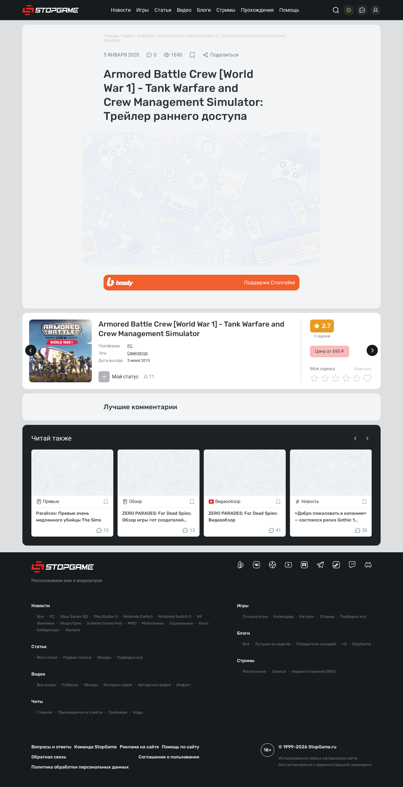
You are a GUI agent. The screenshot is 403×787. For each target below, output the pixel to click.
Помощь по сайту (180, 746)
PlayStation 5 (106, 616)
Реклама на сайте (139, 746)
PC (129, 346)
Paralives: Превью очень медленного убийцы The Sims (68, 517)
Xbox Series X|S (74, 616)
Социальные (181, 623)
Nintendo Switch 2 (174, 616)
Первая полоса (77, 657)
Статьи (162, 10)
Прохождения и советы (80, 712)
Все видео (46, 685)
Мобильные (153, 623)
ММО (132, 623)
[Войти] (376, 10)
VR (199, 616)
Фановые (46, 623)
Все (40, 616)
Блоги (204, 10)
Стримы (225, 10)
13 (102, 530)
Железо (72, 630)
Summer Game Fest (104, 623)
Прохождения (257, 10)
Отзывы (327, 616)
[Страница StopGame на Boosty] (240, 564)
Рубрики (70, 685)
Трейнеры (117, 712)
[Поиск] (335, 10)
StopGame (361, 644)
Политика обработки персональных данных (80, 767)
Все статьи (47, 657)
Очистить (363, 369)
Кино (203, 623)
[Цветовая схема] (349, 10)
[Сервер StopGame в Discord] (368, 564)
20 (360, 530)
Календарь (283, 616)
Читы (37, 701)
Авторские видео (154, 685)
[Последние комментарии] (362, 10)
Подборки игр (130, 657)
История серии (118, 685)
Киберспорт (48, 630)
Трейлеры (145, 36)
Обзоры (104, 657)
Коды (138, 712)
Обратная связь (48, 757)
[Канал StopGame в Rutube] (304, 564)
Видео (184, 10)
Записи (279, 671)
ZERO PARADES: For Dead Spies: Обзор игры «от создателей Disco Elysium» (156, 517)
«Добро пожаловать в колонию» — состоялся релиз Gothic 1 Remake (330, 517)
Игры (142, 10)
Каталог (307, 616)
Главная (111, 36)
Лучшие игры (255, 616)
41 (274, 530)
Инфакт (183, 685)
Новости (121, 10)
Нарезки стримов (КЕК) (314, 671)
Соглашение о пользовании (169, 757)
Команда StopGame (95, 746)
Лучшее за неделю (272, 644)
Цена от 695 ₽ (329, 351)
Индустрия (70, 623)
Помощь (289, 10)
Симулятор (137, 353)
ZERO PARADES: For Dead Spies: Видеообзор (243, 517)
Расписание (254, 671)
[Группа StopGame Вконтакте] (256, 564)
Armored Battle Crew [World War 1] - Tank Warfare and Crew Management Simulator (191, 329)
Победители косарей (316, 644)
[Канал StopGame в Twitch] (352, 564)
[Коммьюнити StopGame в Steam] (336, 564)
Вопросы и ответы (51, 746)
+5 (344, 644)
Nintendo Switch (138, 616)
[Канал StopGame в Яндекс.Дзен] (272, 564)
